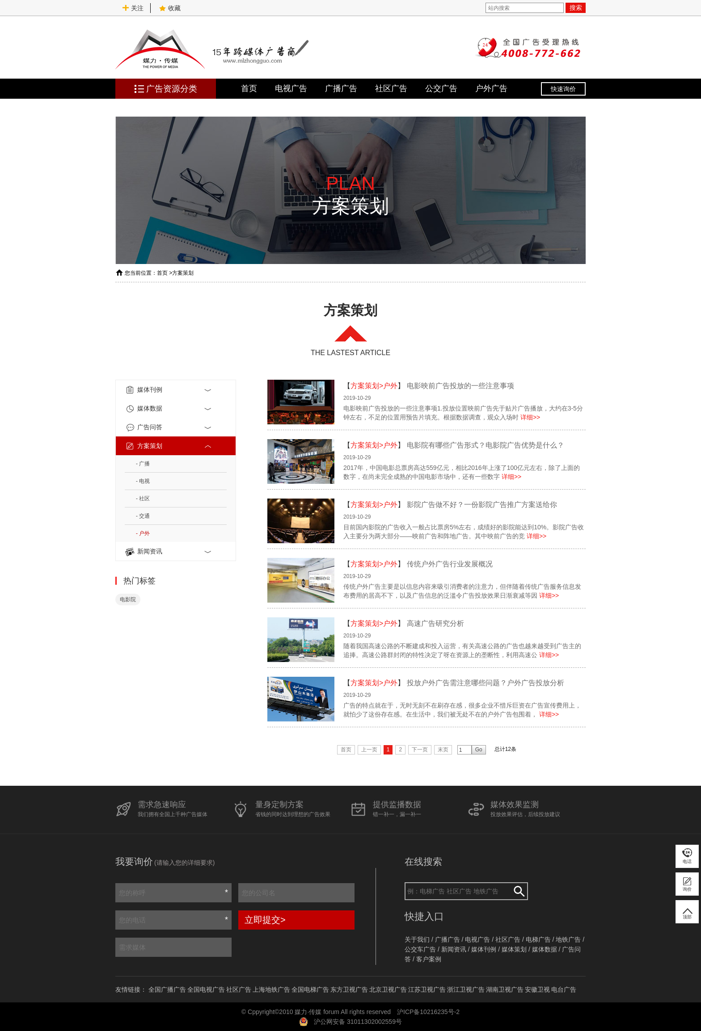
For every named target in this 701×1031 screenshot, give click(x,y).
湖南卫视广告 (505, 989)
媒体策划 (514, 949)
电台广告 (563, 989)
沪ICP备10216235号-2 (428, 1011)
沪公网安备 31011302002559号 (358, 1021)
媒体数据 (169, 408)
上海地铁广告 (271, 989)
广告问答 (169, 427)
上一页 (369, 749)
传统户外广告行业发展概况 (450, 564)
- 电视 (143, 481)
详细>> (530, 417)
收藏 (170, 8)
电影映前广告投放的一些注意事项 (460, 386)
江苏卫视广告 (427, 989)
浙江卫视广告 (466, 989)
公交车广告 (420, 949)
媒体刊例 (169, 390)
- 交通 (143, 516)
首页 (249, 88)
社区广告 (391, 88)
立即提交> (265, 920)
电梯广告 (538, 939)
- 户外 (143, 533)
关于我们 (417, 939)
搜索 (576, 7)
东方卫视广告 (349, 989)
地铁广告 (568, 939)
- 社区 (143, 498)
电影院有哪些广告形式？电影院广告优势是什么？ (485, 445)
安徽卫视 (537, 989)
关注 (133, 8)
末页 (443, 749)
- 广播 (143, 464)
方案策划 (183, 273)
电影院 (128, 599)
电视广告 (291, 88)
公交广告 (441, 88)
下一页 (420, 749)
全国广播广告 (167, 989)
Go (478, 749)
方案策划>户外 (373, 386)
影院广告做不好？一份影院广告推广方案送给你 (482, 504)
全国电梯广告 (310, 989)
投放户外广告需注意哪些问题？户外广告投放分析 (485, 683)
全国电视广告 (206, 989)
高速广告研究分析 (435, 623)
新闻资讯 (169, 551)
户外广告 (491, 88)
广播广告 (341, 88)
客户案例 (428, 959)
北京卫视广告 (388, 989)
